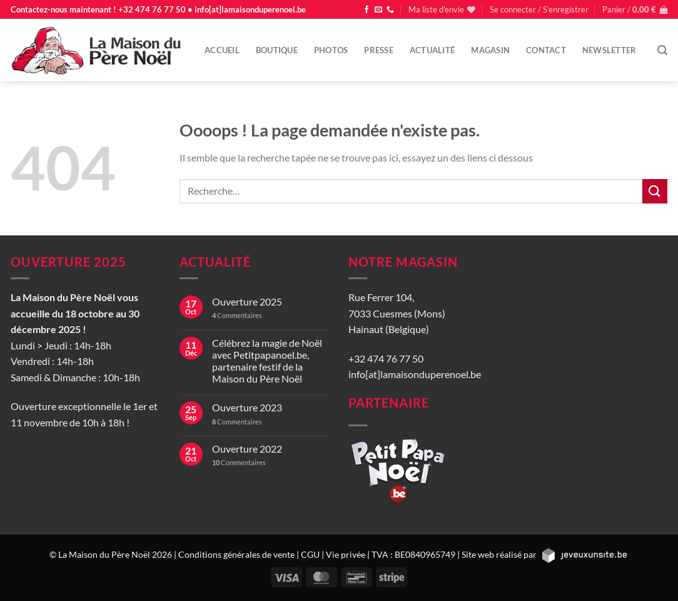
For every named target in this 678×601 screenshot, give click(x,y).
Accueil (222, 50)
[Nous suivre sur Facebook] (366, 10)
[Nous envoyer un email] (378, 10)
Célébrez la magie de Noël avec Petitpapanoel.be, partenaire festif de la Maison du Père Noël (267, 361)
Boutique (277, 50)
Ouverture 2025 (247, 301)
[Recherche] (662, 50)
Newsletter (609, 50)
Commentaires (237, 315)
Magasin (490, 50)
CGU (310, 554)
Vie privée (345, 554)
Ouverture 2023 (247, 407)
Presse (378, 50)
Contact (546, 50)
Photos (331, 50)
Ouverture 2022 (247, 449)
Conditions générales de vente (236, 554)
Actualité (432, 50)
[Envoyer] (654, 191)
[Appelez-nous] (390, 10)
